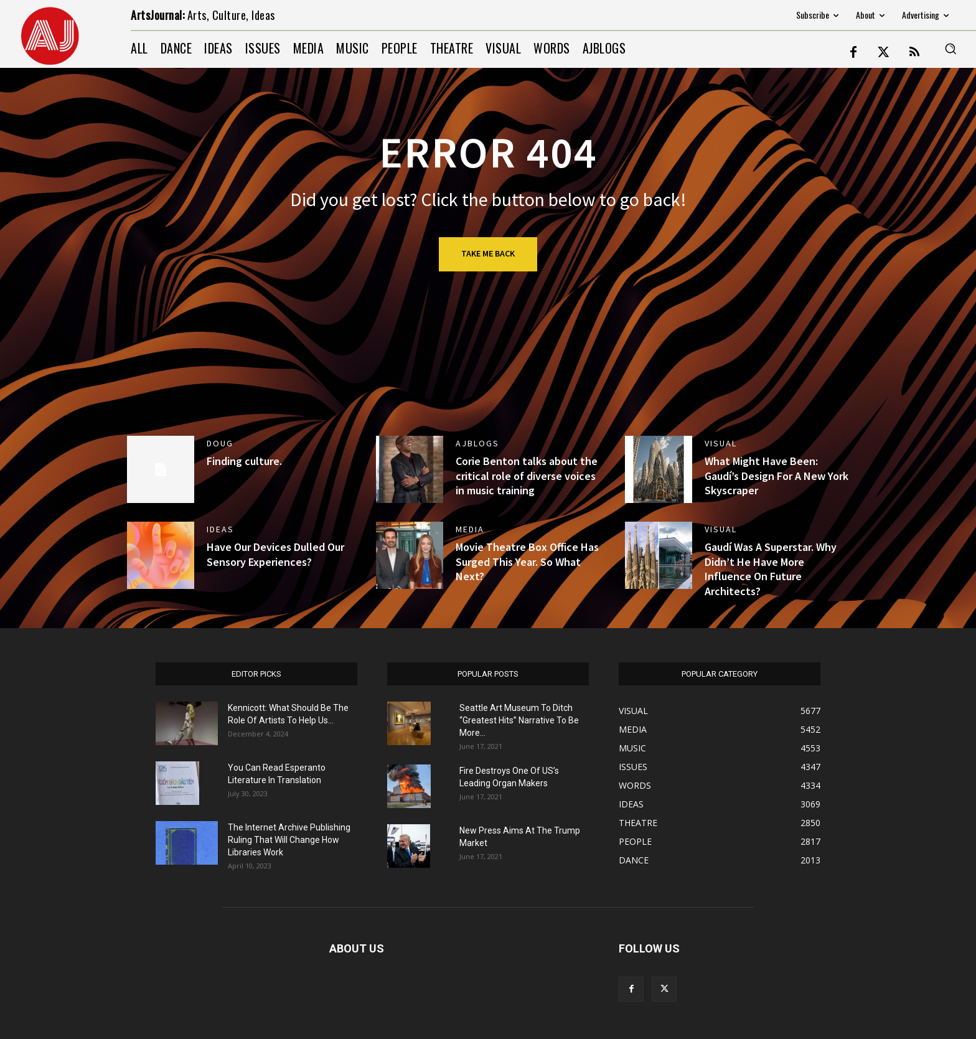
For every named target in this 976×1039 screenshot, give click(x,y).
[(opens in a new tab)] (658, 469)
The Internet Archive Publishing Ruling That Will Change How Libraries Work (289, 839)
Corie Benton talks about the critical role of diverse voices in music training (527, 475)
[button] (950, 49)
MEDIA (470, 529)
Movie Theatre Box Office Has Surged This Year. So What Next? (527, 561)
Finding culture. (244, 461)
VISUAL (721, 443)
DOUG (220, 443)
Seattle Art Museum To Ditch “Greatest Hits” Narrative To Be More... (519, 720)
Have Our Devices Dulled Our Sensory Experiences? (275, 554)
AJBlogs (477, 443)
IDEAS (220, 529)
